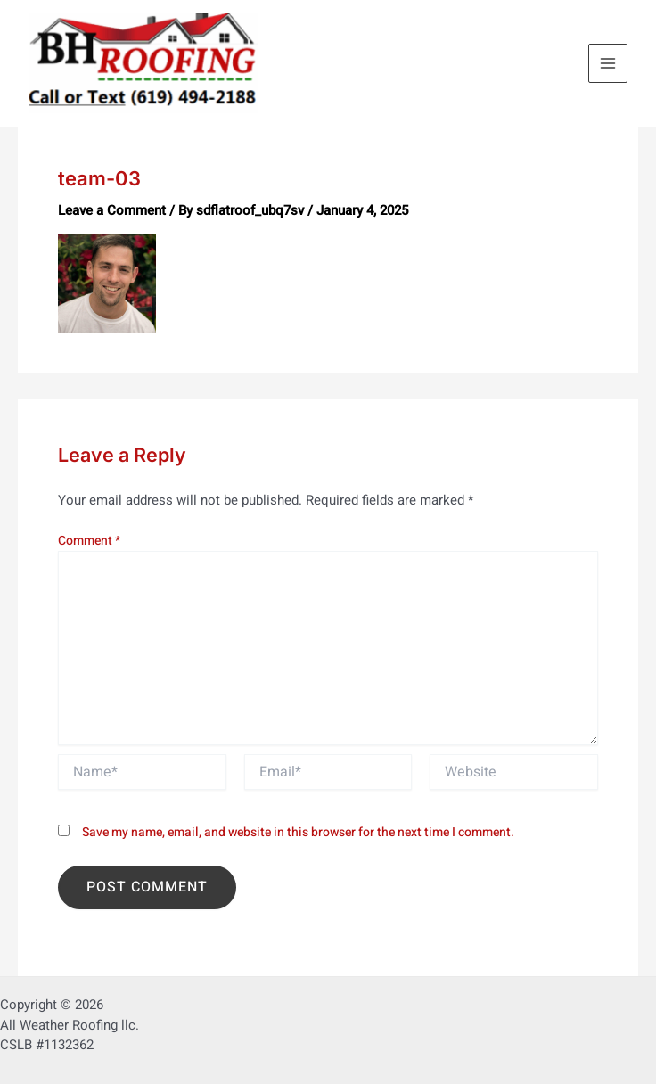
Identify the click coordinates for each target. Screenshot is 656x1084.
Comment (89, 540)
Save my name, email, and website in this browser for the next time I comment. (298, 832)
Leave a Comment (112, 210)
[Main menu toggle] (608, 64)
